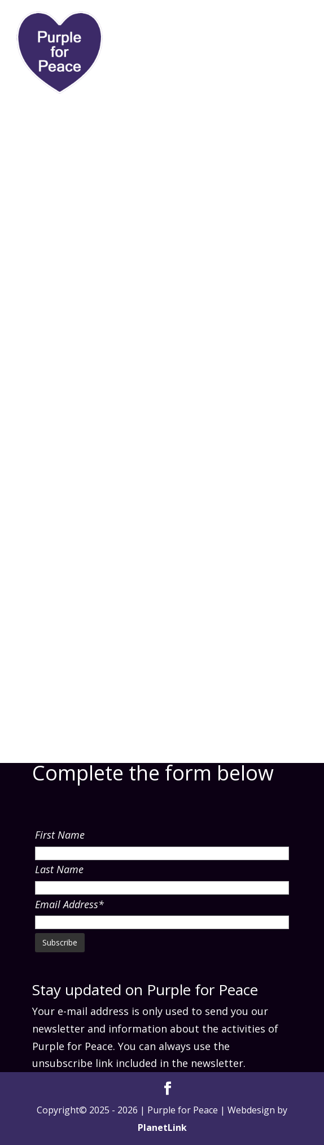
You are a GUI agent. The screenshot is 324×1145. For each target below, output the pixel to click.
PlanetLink (162, 1127)
